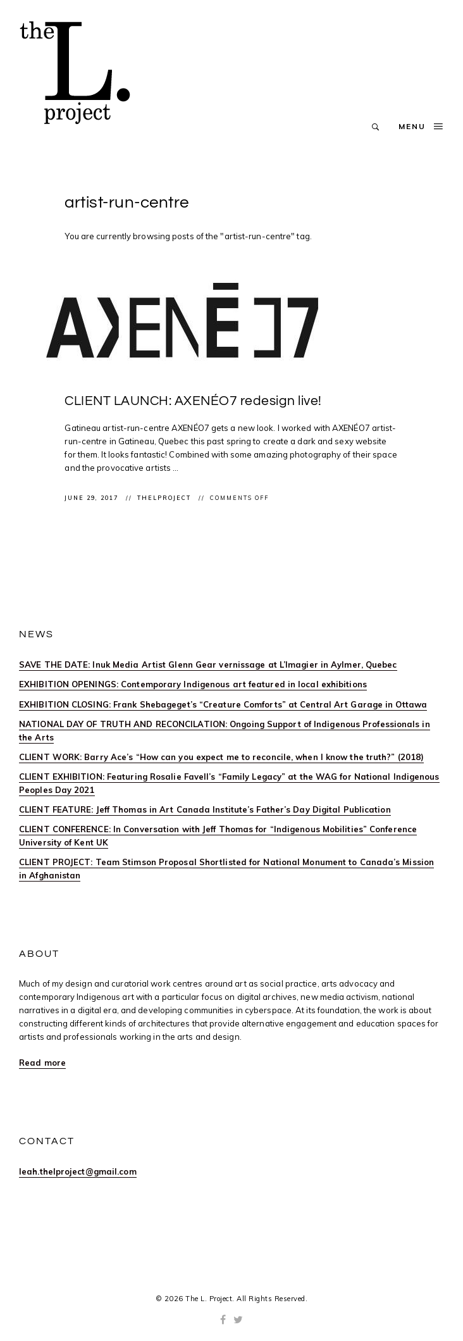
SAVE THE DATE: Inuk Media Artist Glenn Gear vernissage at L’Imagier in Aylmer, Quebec (208, 664)
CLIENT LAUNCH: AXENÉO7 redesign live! (193, 401)
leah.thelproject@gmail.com (78, 1171)
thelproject (165, 497)
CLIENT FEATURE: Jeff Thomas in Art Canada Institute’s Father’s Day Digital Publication (205, 809)
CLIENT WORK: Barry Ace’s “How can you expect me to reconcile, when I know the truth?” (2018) (221, 757)
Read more (42, 1062)
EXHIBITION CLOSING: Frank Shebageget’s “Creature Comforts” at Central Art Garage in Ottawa (223, 704)
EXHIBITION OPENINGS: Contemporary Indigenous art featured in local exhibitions (193, 684)
